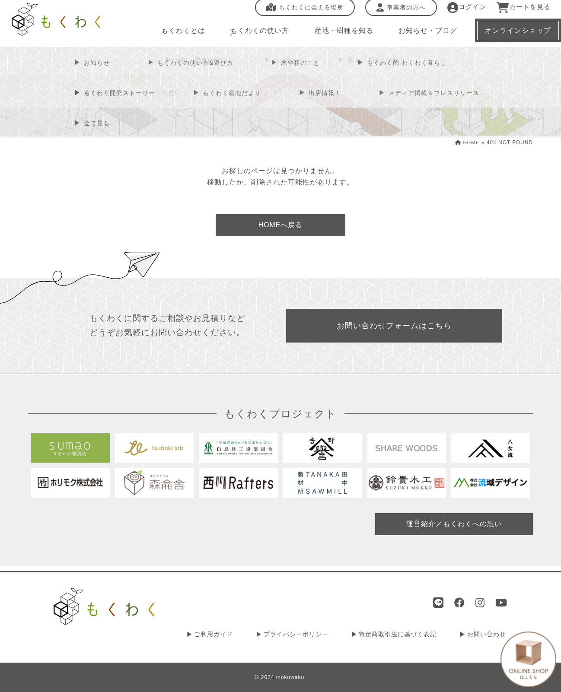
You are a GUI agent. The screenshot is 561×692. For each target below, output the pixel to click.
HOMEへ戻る (280, 226)
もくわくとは (180, 34)
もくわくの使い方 (256, 34)
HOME (466, 143)
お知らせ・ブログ (422, 34)
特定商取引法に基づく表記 (402, 635)
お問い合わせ (488, 635)
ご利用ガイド (223, 635)
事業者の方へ (395, 11)
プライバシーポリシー (303, 635)
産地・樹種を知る (339, 34)
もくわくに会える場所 (299, 11)
